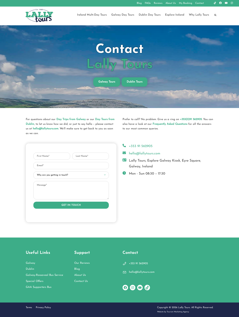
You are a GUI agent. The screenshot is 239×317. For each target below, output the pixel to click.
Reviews (158, 3)
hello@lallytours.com (45, 128)
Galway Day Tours (122, 14)
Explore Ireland (174, 14)
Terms (29, 307)
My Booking (185, 3)
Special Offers (34, 281)
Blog (139, 3)
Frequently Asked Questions (170, 124)
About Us (171, 3)
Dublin (30, 269)
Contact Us (81, 281)
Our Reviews (82, 263)
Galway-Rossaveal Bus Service (44, 275)
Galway (30, 263)
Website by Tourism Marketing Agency (173, 312)
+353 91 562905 (138, 263)
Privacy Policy (43, 307)
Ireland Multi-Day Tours (92, 14)
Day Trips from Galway (71, 119)
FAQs (148, 3)
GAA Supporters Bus (38, 287)
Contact (199, 3)
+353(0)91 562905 (191, 119)
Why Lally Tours (199, 14)
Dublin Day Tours (150, 14)
